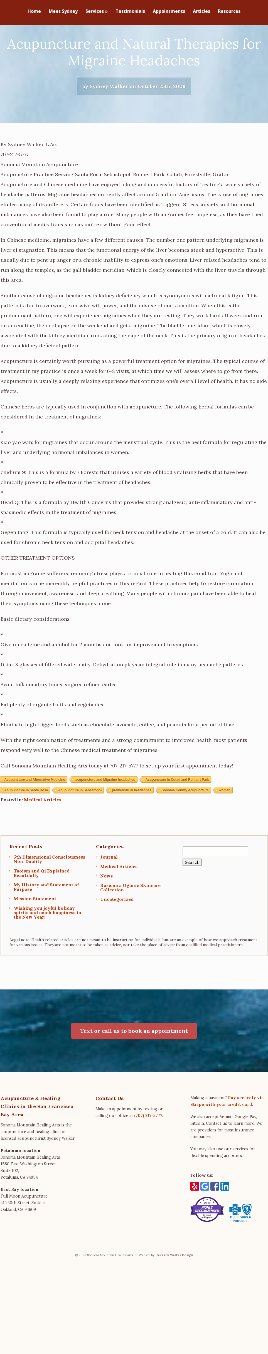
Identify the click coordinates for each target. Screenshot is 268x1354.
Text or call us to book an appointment (134, 1058)
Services (96, 11)
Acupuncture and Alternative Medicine (34, 807)
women (224, 818)
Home (34, 11)
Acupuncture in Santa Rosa (26, 818)
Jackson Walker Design (174, 1283)
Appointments (169, 11)
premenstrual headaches (131, 818)
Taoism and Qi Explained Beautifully (42, 901)
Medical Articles (42, 827)
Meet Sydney (63, 11)
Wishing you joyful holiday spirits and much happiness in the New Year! (47, 940)
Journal (109, 884)
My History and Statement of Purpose (46, 914)
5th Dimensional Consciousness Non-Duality (49, 887)
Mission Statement (35, 926)
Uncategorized (117, 926)
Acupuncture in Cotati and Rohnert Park (177, 807)
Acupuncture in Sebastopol (80, 818)
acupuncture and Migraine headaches (105, 807)
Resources (229, 11)
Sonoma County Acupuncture (185, 818)
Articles (201, 11)
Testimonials (130, 11)
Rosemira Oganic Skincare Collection (130, 915)
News (106, 903)
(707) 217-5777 (148, 1143)
